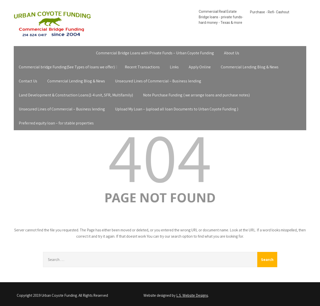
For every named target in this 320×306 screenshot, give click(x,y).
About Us (231, 53)
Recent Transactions (142, 67)
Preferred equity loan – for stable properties (56, 123)
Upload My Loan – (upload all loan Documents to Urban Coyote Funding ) (176, 109)
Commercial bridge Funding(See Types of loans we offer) (67, 67)
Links (174, 67)
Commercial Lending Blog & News (249, 67)
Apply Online (200, 67)
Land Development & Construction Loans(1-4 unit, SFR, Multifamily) (76, 95)
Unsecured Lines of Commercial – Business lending (158, 81)
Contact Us (28, 81)
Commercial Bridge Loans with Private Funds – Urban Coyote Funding (155, 53)
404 (160, 156)
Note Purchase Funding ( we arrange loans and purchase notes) (196, 95)
